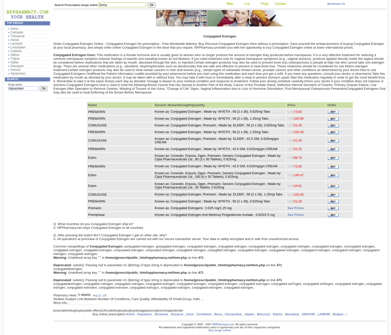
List (247, 3)
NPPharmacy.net (223, 324)
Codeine (16, 51)
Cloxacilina (233, 314)
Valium (14, 55)
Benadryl (292, 314)
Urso (190, 314)
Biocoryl (263, 314)
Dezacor (177, 314)
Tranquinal (17, 36)
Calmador (16, 32)
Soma (14, 28)
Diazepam (17, 66)
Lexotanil (16, 43)
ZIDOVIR (308, 314)
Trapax (15, 58)
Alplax (14, 62)
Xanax (14, 40)
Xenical (15, 70)
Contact (280, 3)
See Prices (296, 208)
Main (229, 3)
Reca (218, 314)
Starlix (278, 314)
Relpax (338, 314)
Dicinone (161, 314)
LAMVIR (324, 314)
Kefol (130, 314)
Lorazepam (17, 47)
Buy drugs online (220, 330)
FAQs (265, 3)
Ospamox (144, 314)
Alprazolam (17, 73)
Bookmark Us (336, 3)
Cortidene (204, 314)
